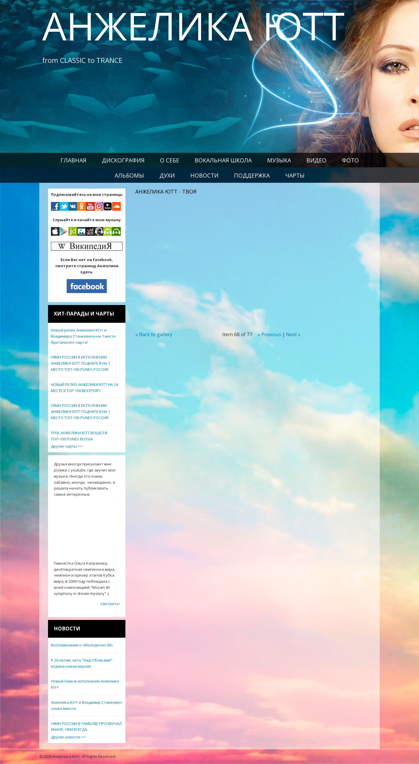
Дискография (123, 160)
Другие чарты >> (66, 446)
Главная (73, 160)
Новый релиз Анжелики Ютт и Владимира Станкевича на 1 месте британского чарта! (83, 336)
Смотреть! (110, 603)
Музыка (279, 160)
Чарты (295, 175)
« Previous (269, 334)
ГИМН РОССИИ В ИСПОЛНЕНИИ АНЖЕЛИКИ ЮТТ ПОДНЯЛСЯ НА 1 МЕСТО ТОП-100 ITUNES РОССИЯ (80, 363)
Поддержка (252, 175)
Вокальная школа (223, 160)
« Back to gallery (153, 334)
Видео (316, 160)
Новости (204, 175)
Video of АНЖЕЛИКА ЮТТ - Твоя (228, 257)
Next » (293, 334)
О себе (169, 160)
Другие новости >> (68, 737)
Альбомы (129, 175)
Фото (350, 160)
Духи (167, 175)
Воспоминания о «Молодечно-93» (82, 645)
